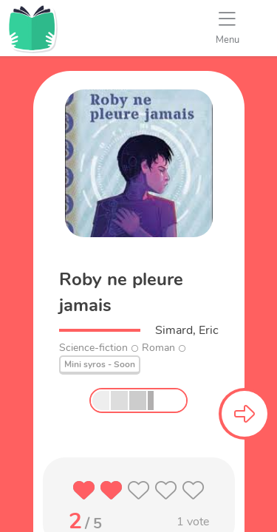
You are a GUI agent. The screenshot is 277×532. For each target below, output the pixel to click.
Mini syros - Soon (99, 364)
